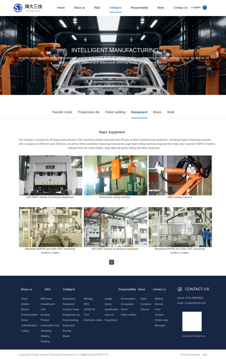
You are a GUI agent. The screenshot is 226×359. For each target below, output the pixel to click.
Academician (48, 304)
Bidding (159, 298)
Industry (144, 309)
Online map (161, 320)
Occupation (127, 304)
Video (143, 298)
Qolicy (108, 304)
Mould (66, 336)
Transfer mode (62, 112)
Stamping (46, 330)
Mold (170, 112)
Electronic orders (93, 320)
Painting (45, 341)
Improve (109, 314)
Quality (109, 298)
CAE (43, 309)
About (24, 298)
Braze (157, 112)
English (195, 7)
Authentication (29, 325)
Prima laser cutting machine (114, 197)
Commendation (29, 314)
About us (79, 7)
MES (86, 304)
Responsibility (139, 7)
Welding (45, 336)
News (160, 7)
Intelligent (115, 7)
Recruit (159, 304)
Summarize (69, 298)
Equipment (139, 112)
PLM (86, 314)
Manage (88, 298)
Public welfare (129, 314)
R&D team (46, 298)
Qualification (111, 309)
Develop (45, 314)
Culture (25, 330)
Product (45, 320)
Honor (24, 320)
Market (25, 309)
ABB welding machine (180, 197)
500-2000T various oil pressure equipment (50, 197)
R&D (97, 7)
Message (160, 325)
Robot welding (115, 112)
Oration (25, 304)
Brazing (67, 330)
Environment (128, 298)
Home (61, 7)
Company (145, 304)
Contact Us (181, 7)
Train (158, 309)
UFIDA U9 (89, 309)
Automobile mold (50, 325)
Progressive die (89, 112)
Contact (159, 314)
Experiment (111, 320)
